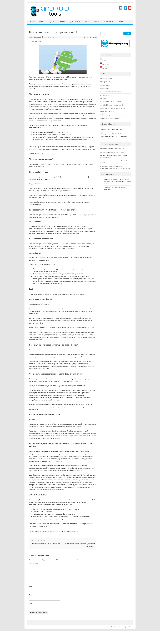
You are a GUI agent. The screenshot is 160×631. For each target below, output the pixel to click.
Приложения (62, 22)
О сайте (120, 22)
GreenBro (103, 98)
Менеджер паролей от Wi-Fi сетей (111, 101)
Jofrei (102, 160)
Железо (41, 22)
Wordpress (129, 627)
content (52, 531)
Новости (32, 22)
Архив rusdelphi (108, 22)
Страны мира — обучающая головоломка (113, 108)
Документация (75, 22)
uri (77, 531)
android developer (40, 37)
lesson (61, 531)
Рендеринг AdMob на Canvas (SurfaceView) (46, 543)
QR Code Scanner (105, 85)
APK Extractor (104, 95)
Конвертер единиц (106, 78)
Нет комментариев (90, 37)
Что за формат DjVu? (107, 111)
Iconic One (110, 627)
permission (67, 531)
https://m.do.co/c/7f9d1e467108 (111, 134)
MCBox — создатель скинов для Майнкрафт (114, 115)
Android (46, 531)
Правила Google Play (92, 22)
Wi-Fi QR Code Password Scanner (110, 82)
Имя (31, 586)
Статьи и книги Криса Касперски (110, 118)
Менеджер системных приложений (111, 91)
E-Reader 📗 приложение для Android (111, 105)
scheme (73, 531)
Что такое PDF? (105, 88)
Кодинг (51, 22)
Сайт (30, 603)
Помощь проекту (119, 148)
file (57, 531)
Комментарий (34, 563)
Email (31, 595)
